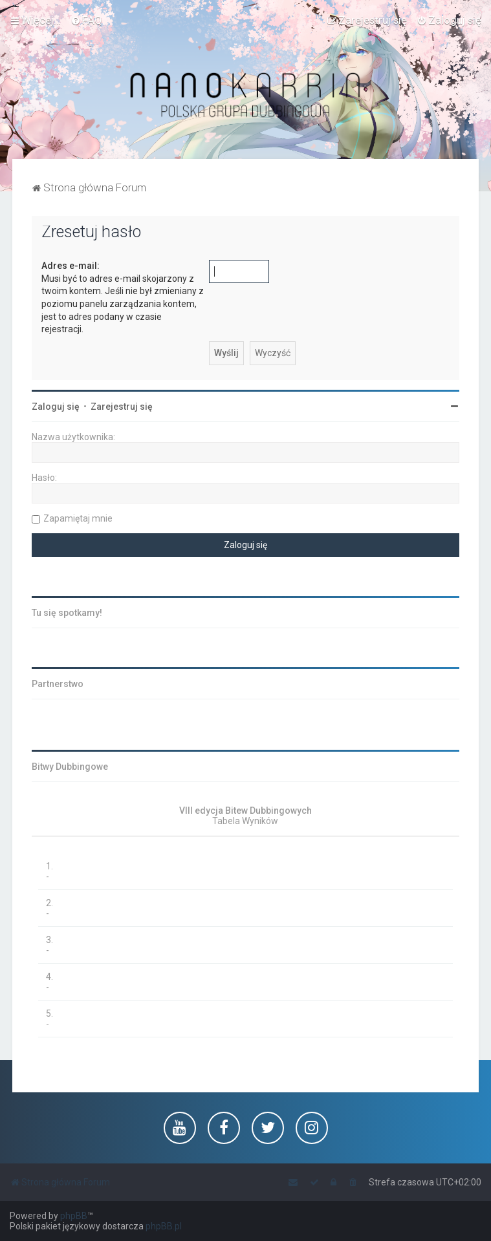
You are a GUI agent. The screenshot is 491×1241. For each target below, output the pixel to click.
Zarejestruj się (122, 406)
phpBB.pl (164, 1226)
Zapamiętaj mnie (78, 518)
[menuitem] (86, 20)
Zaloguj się (56, 406)
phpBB (73, 1216)
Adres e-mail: (70, 265)
